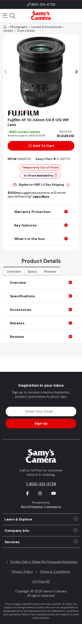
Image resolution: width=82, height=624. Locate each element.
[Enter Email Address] (40, 411)
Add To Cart (41, 145)
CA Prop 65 (41, 581)
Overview (14, 271)
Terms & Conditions (55, 572)
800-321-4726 (43, 4)
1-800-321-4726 (41, 483)
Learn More (41, 196)
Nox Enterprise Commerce (41, 507)
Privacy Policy (22, 572)
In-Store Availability (40, 175)
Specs (32, 271)
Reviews (50, 271)
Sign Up (41, 423)
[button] (76, 72)
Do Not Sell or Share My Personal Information (44, 562)
